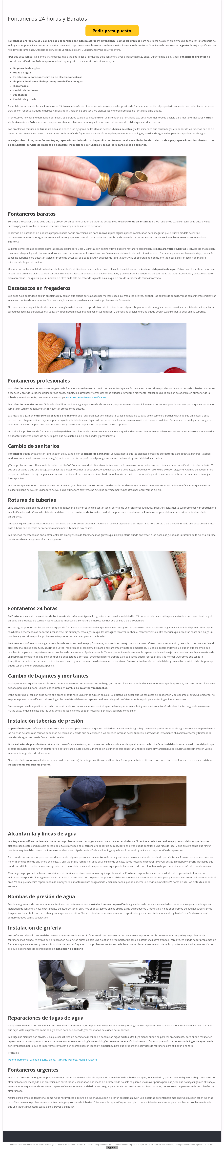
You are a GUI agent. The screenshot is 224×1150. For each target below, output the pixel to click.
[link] (213, 3)
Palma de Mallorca (67, 1059)
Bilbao (51, 1059)
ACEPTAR (112, 1148)
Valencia (34, 1059)
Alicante (92, 1059)
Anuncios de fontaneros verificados (86, 397)
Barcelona (22, 1059)
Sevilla (43, 1059)
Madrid (12, 1059)
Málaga (83, 1059)
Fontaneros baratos (32, 213)
